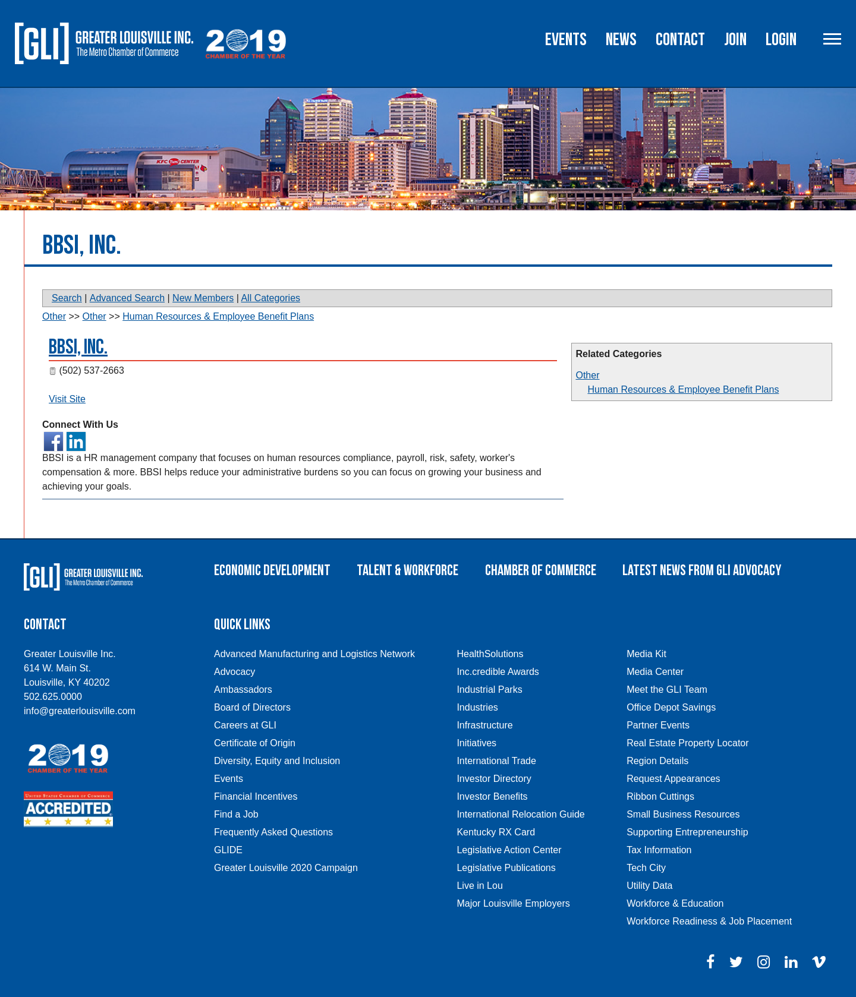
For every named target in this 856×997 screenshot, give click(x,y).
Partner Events (658, 725)
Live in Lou (479, 886)
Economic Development (272, 570)
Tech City (646, 868)
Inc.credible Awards (498, 672)
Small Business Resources (683, 814)
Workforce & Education (675, 903)
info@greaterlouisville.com (80, 711)
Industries (477, 707)
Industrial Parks (489, 689)
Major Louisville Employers (513, 903)
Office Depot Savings (671, 707)
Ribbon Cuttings (660, 796)
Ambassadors (243, 689)
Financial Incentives (256, 796)
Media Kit (646, 654)
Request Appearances (673, 779)
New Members (203, 298)
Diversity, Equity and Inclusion (277, 761)
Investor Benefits (492, 796)
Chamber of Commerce (540, 570)
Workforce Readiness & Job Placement (709, 921)
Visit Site (67, 399)
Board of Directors (252, 707)
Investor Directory (494, 779)
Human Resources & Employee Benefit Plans (683, 389)
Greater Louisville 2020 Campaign (286, 868)
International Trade (496, 761)
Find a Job (236, 814)
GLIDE (228, 850)
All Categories (270, 298)
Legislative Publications (506, 868)
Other (587, 375)
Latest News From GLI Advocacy (701, 570)
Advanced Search (127, 298)
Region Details (657, 761)
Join (735, 40)
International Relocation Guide (520, 814)
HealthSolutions (490, 654)
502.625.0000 (53, 697)
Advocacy (234, 672)
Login (781, 40)
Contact (680, 40)
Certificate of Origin (254, 743)
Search (67, 298)
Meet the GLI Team (667, 689)
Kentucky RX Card (496, 832)
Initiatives (476, 743)
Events (566, 40)
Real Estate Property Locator (687, 743)
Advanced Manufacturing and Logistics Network (314, 654)
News (621, 40)
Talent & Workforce (407, 570)
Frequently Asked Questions (273, 832)
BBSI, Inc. (78, 347)
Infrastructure (484, 725)
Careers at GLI (245, 725)
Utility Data (649, 886)
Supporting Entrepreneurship (687, 832)
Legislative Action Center (509, 850)
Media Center (655, 672)
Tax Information (659, 850)
